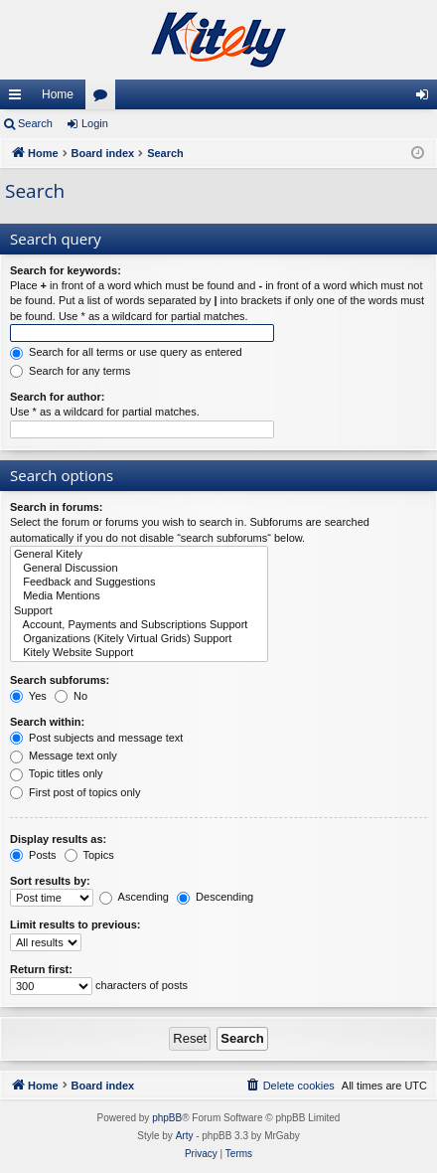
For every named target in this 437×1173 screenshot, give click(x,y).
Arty (185, 1135)
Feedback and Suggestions (139, 582)
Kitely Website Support (139, 653)
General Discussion (139, 569)
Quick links (19, 98)
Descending (215, 897)
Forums (104, 98)
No (71, 696)
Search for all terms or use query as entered (126, 352)
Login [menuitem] (426, 98)
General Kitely (139, 555)
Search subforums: (59, 680)
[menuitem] (290, 1085)
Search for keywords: (65, 270)
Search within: (47, 722)
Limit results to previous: (75, 924)
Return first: (41, 969)
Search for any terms (70, 371)
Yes (28, 696)
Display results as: (58, 839)
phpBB (167, 1117)
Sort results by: (50, 881)
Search (35, 123)
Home (57, 94)
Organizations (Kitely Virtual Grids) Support (139, 639)
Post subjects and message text (96, 738)
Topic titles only (56, 773)
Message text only (63, 755)
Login (94, 123)
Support (139, 611)
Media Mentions (139, 596)
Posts (33, 855)
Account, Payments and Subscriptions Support (139, 625)
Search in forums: (56, 507)
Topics (89, 855)
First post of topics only (75, 792)
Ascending (134, 897)
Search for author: (57, 397)
